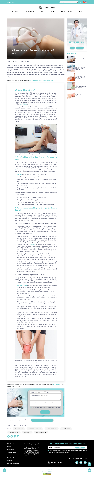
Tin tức (80, 11)
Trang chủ (10, 61)
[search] (77, 2)
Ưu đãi (52, 11)
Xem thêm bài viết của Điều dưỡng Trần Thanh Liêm (42, 420)
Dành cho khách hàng (66, 11)
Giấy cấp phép (10, 449)
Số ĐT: (48, 392)
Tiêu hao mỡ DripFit (29, 11)
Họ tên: (32, 392)
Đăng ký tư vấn (11, 2)
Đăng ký (80, 447)
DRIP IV (43, 11)
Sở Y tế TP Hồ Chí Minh (13, 463)
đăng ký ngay (45, 412)
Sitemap (9, 460)
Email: (51, 447)
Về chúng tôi (15, 11)
